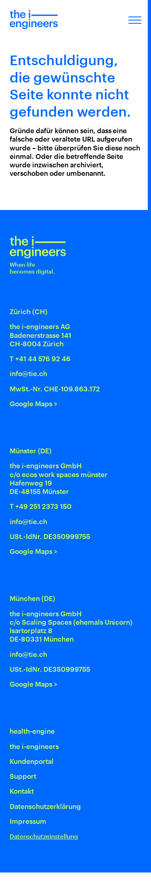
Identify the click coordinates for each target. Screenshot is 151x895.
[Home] (34, 19)
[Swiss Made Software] (101, 884)
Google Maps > (34, 403)
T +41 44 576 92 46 (40, 358)
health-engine (32, 731)
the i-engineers (34, 746)
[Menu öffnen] (134, 19)
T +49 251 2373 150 (41, 506)
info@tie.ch (28, 373)
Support (23, 776)
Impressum (28, 821)
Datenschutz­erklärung (45, 806)
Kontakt (22, 791)
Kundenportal (32, 761)
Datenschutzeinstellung (44, 836)
